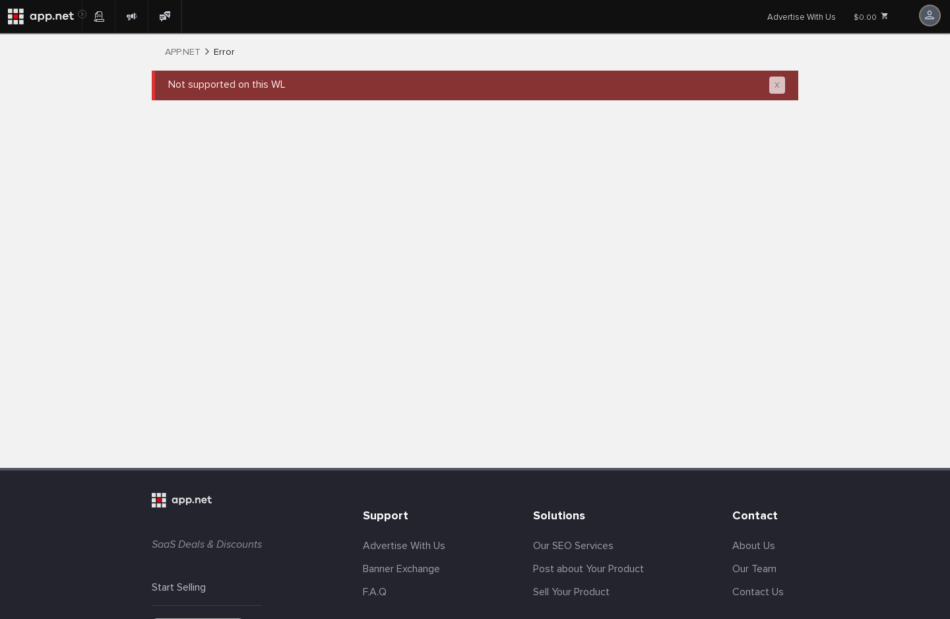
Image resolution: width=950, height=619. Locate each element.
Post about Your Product (588, 569)
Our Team (754, 569)
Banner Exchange (401, 569)
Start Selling (179, 587)
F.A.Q (375, 592)
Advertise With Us (801, 17)
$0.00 (871, 17)
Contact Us (758, 592)
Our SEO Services (573, 545)
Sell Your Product (571, 592)
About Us (753, 545)
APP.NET (183, 52)
